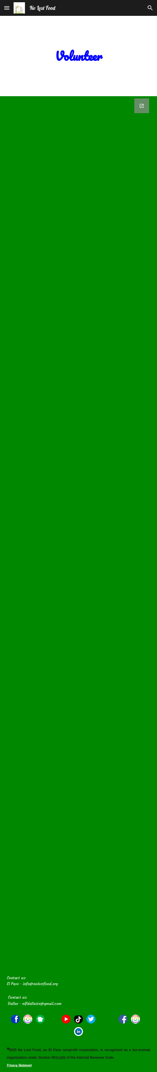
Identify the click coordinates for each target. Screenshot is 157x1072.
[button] (7, 8)
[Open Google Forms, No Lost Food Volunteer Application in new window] (141, 105)
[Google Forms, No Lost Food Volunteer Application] (79, 533)
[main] (79, 56)
